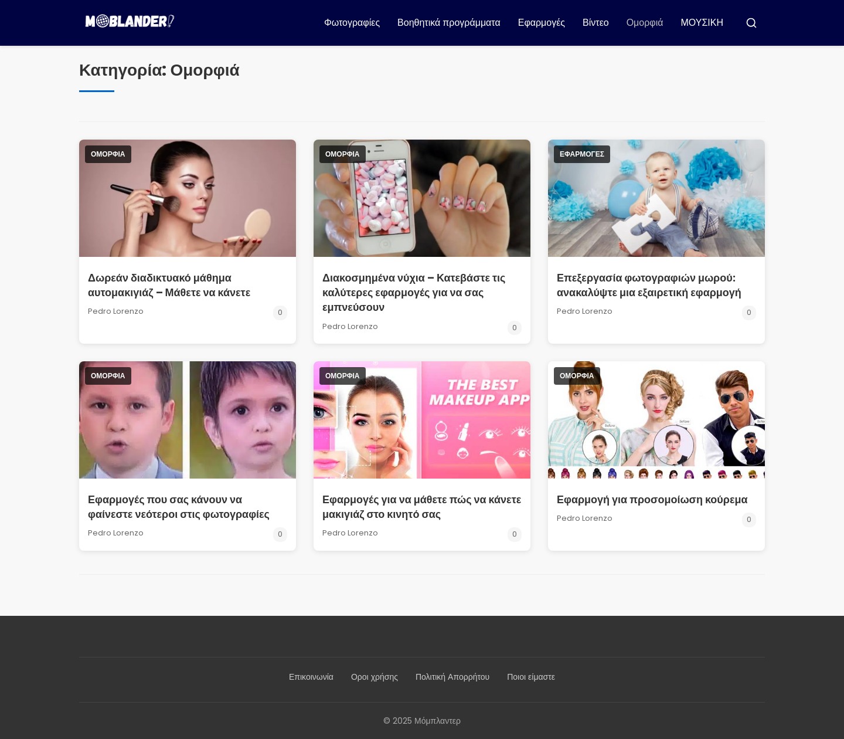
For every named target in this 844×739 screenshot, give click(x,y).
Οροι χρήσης (374, 677)
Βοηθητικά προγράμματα (449, 22)
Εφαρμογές (541, 22)
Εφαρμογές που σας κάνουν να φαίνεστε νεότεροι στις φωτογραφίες (179, 506)
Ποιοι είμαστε (531, 677)
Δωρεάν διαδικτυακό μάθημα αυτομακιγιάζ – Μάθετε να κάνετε (169, 285)
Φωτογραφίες (352, 22)
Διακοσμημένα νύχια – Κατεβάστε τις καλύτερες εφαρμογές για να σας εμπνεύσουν (413, 292)
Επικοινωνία (311, 677)
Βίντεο (596, 22)
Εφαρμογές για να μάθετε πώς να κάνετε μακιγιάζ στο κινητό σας (421, 506)
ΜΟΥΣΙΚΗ (702, 22)
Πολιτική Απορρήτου (452, 677)
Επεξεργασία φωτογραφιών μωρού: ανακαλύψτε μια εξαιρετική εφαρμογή (649, 285)
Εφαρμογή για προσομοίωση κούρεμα (652, 499)
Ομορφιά (645, 22)
